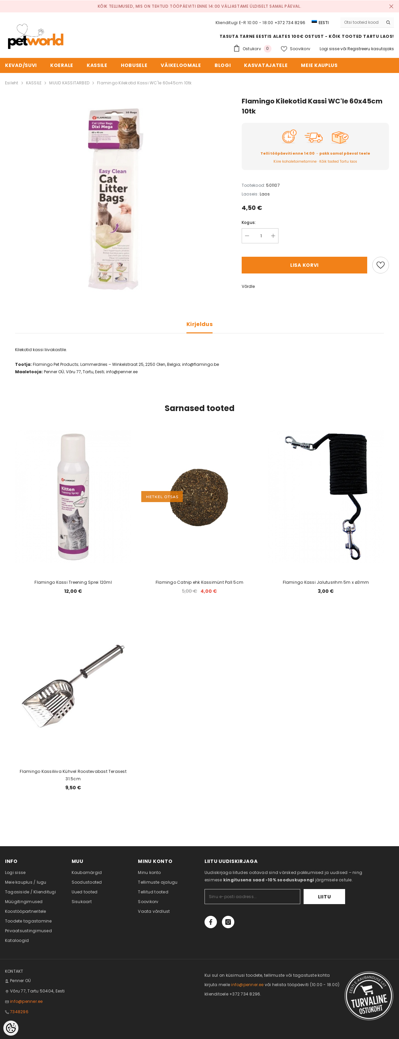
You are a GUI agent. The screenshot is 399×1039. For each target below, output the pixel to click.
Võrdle (248, 286)
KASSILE (34, 83)
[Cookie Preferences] (10, 1028)
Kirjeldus (199, 324)
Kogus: (249, 222)
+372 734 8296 (289, 22)
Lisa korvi (304, 265)
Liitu (324, 896)
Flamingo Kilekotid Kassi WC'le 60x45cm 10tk (144, 83)
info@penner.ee (26, 1001)
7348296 (19, 1012)
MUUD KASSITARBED (69, 83)
